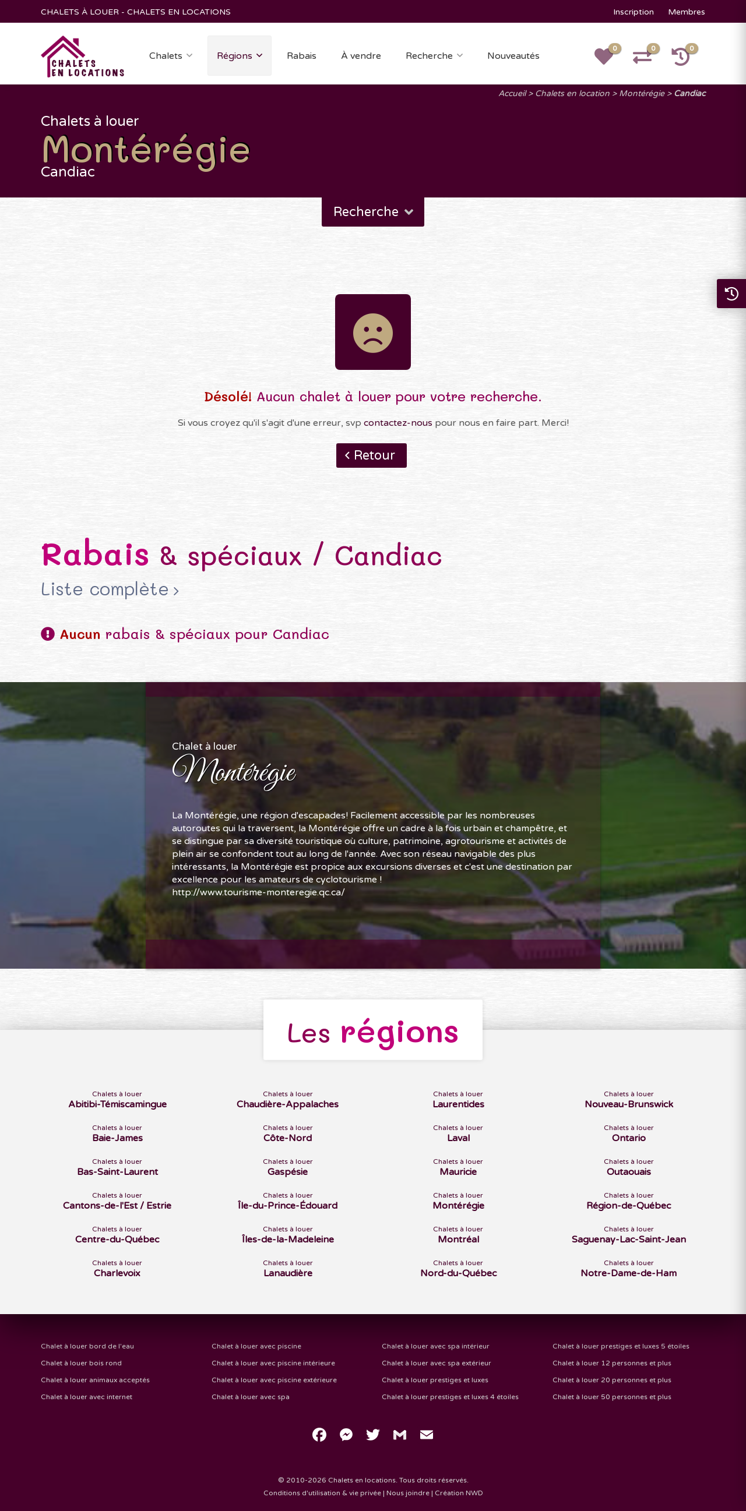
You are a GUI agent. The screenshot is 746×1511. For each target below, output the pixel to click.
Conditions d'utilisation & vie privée (322, 1493)
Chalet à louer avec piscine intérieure (273, 1363)
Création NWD (459, 1493)
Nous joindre (408, 1493)
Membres (686, 12)
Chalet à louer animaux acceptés (95, 1380)
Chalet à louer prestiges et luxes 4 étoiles (450, 1397)
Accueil (512, 93)
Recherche (429, 56)
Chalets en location (572, 93)
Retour (374, 455)
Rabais (301, 56)
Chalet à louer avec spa (251, 1397)
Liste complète (105, 589)
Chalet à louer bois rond (81, 1363)
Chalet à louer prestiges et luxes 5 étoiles (621, 1346)
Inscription (633, 12)
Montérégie (641, 93)
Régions (234, 56)
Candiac (689, 93)
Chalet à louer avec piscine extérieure (274, 1380)
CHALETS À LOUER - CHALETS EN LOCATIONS (136, 12)
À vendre (361, 56)
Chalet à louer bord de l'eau (87, 1346)
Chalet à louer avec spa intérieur (436, 1346)
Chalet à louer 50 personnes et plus (612, 1397)
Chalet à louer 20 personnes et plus (612, 1380)
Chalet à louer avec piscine (256, 1346)
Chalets (165, 56)
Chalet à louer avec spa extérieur (436, 1363)
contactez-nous (398, 423)
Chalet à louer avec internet (86, 1397)
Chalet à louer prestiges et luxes (435, 1380)
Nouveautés (513, 56)
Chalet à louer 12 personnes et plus (612, 1363)
